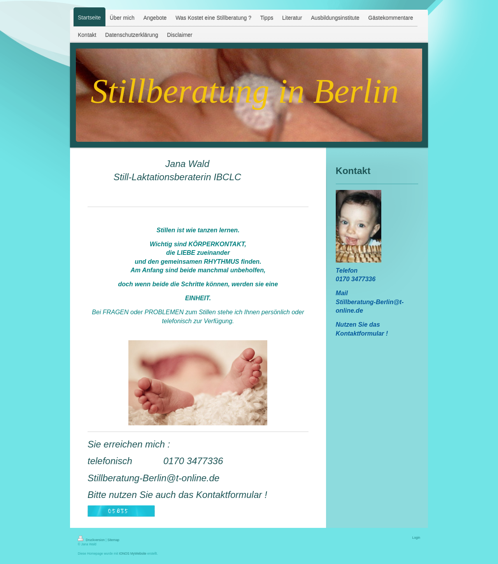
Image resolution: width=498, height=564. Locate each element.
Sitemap (113, 540)
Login (416, 538)
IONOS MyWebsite (133, 553)
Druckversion (92, 540)
